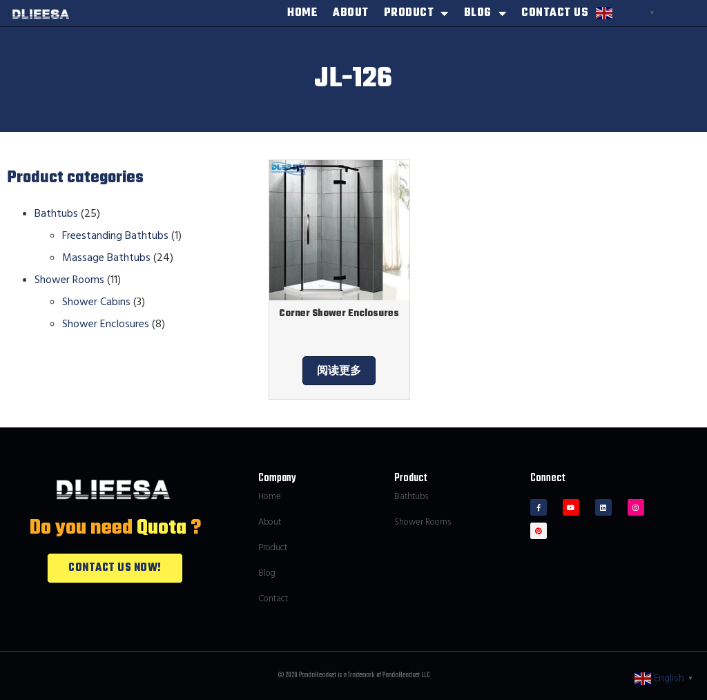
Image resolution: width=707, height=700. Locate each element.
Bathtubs (56, 213)
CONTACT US (554, 13)
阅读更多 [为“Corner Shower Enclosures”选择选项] (339, 370)
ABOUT (351, 13)
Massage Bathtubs (106, 257)
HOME (302, 13)
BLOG (485, 13)
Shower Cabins (96, 301)
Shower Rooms (69, 279)
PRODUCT (416, 13)
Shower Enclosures (105, 323)
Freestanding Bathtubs (115, 235)
